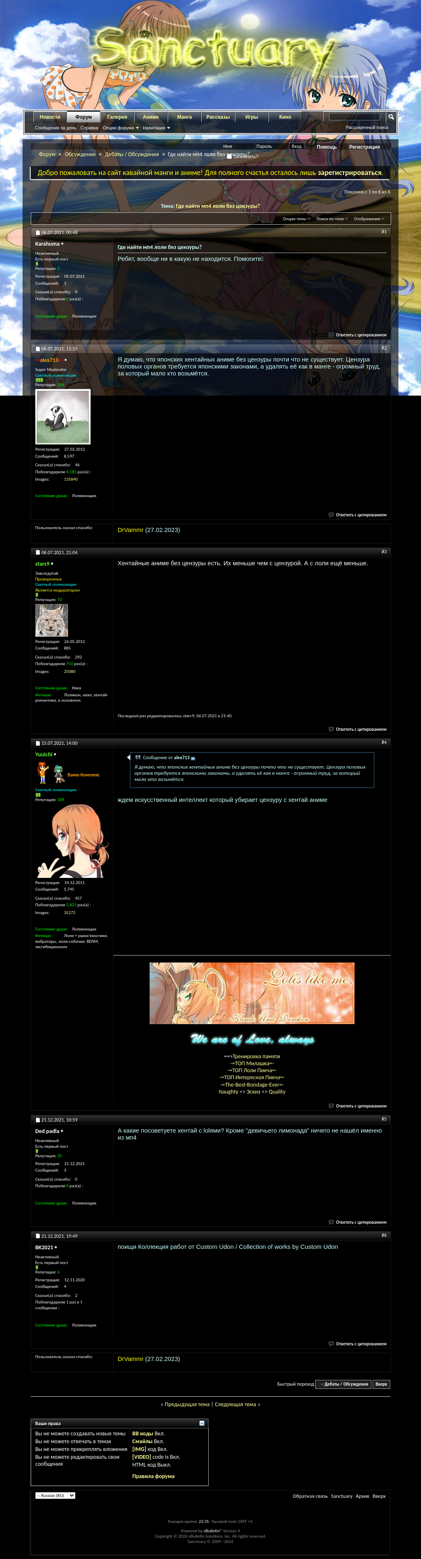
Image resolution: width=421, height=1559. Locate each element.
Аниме (151, 117)
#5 (384, 1119)
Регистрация (364, 147)
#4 (384, 742)
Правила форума (153, 1476)
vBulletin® (213, 1531)
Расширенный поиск (367, 127)
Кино (285, 117)
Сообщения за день (55, 127)
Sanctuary (341, 1496)
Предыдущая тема (187, 1404)
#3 (384, 552)
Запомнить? (243, 156)
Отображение (367, 218)
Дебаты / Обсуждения (132, 154)
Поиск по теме (330, 218)
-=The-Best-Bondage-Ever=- (252, 1084)
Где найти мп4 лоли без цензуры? (218, 206)
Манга (184, 117)
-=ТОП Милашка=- (252, 1063)
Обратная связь (310, 1496)
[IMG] (139, 1449)
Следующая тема (235, 1404)
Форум (83, 117)
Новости (50, 117)
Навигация (154, 127)
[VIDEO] (141, 1456)
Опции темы (295, 218)
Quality (277, 1091)
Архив (362, 1496)
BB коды (142, 1433)
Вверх (381, 1384)
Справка (89, 127)
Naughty (228, 1091)
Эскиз (254, 1091)
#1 (384, 232)
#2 (384, 348)
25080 (69, 671)
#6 (384, 1235)
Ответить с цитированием (358, 335)
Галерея (117, 117)
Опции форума (118, 127)
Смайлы (142, 1441)
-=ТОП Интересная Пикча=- (251, 1077)
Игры (251, 117)
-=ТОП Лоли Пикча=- (252, 1070)
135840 (70, 479)
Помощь (327, 147)
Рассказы (218, 117)
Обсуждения (80, 154)
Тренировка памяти (256, 1056)
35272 (69, 912)
